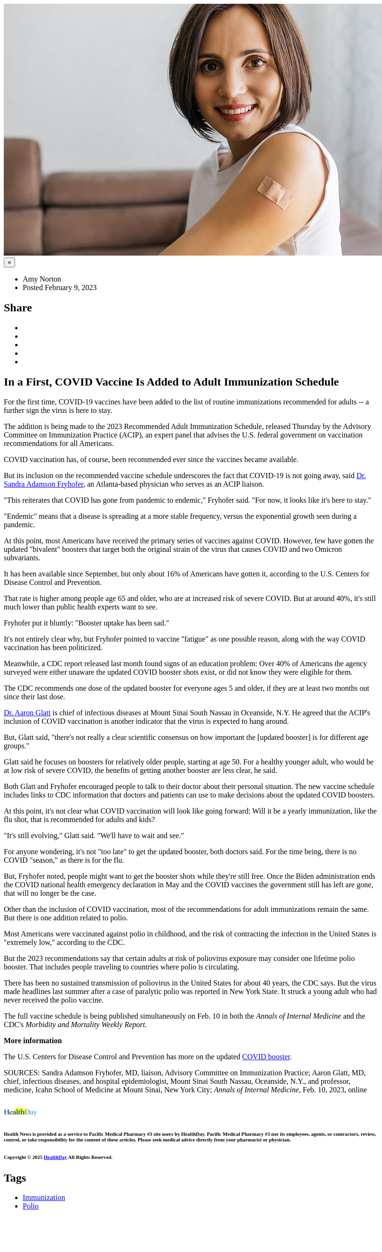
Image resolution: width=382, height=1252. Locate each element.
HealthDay (55, 1157)
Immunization (44, 1197)
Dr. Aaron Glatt (27, 713)
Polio (31, 1206)
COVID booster (266, 1057)
